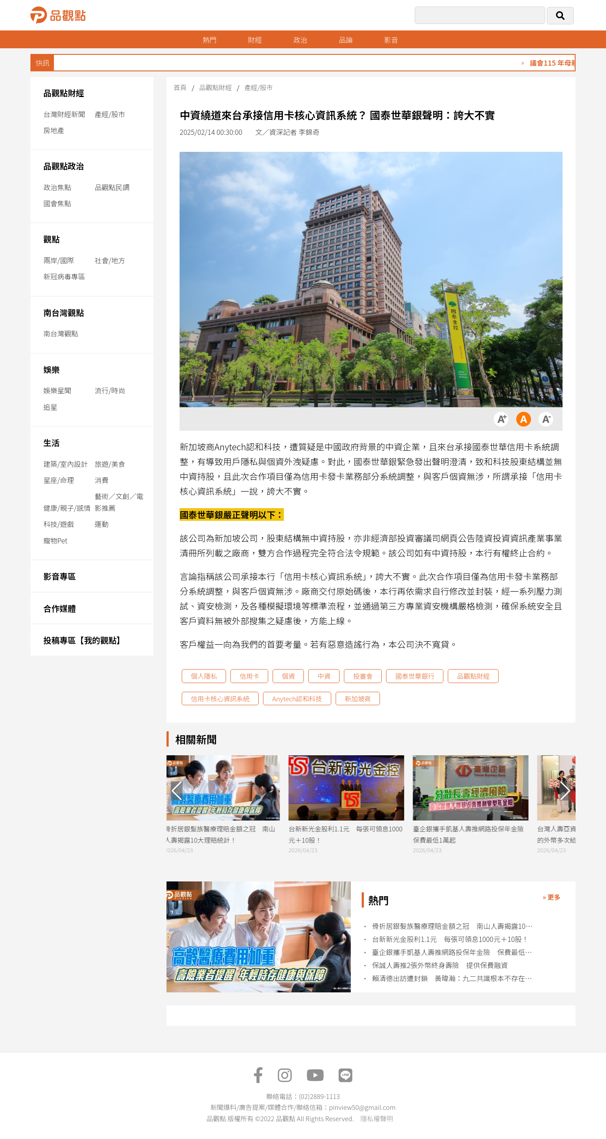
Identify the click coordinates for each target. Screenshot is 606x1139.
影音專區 (59, 576)
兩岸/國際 (58, 260)
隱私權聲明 (376, 1118)
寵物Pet (55, 540)
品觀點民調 (112, 187)
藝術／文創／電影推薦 (119, 502)
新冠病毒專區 (64, 276)
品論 (346, 39)
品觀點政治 (63, 165)
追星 (50, 407)
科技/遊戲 (58, 524)
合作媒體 (59, 608)
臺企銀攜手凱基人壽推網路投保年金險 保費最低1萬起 (453, 952)
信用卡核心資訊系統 (220, 698)
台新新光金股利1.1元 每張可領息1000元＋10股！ (450, 939)
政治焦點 (57, 187)
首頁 (179, 87)
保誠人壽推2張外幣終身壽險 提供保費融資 (440, 965)
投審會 (363, 675)
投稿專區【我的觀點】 (84, 640)
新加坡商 (358, 698)
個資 (288, 675)
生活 (51, 442)
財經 (255, 39)
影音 (391, 39)
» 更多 (551, 896)
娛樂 (51, 369)
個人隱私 (204, 675)
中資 (323, 675)
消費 (102, 480)
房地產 (53, 130)
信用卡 (249, 675)
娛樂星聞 (57, 390)
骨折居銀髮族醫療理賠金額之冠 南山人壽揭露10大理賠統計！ (453, 926)
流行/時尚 (110, 390)
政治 (300, 39)
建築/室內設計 (65, 464)
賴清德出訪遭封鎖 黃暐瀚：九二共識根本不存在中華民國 (453, 978)
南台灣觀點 (63, 312)
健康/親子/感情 (67, 507)
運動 (102, 524)
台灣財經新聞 (64, 114)
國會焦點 (57, 203)
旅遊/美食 (110, 464)
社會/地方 (110, 260)
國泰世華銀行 (414, 675)
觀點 (51, 239)
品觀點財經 (63, 92)
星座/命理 (58, 480)
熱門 (209, 39)
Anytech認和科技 (297, 698)
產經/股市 (110, 114)
